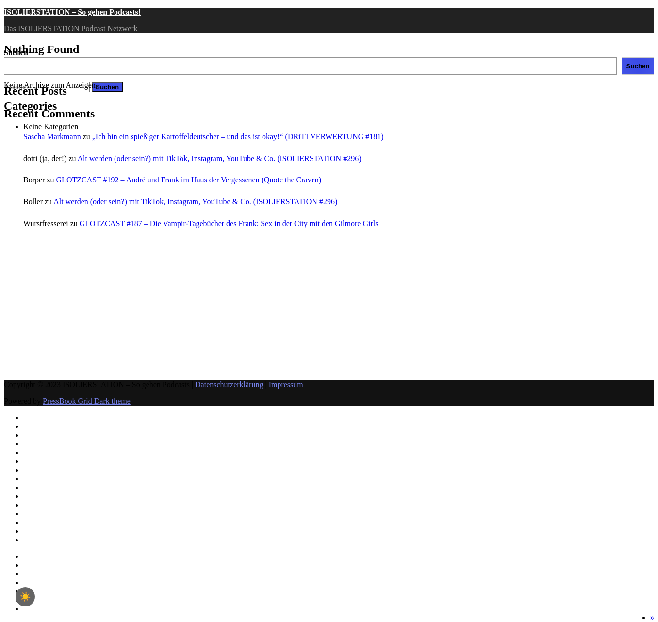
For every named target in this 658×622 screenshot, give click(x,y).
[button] (652, 617)
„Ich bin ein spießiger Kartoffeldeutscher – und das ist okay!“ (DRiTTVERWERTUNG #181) (238, 136)
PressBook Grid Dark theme (87, 401)
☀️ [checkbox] (25, 597)
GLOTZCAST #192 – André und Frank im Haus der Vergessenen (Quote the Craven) (189, 180)
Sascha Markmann (52, 136)
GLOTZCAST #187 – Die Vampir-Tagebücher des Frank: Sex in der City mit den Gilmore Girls (229, 223)
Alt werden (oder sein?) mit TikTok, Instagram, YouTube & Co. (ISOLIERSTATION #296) (220, 158)
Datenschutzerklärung (229, 384)
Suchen (16, 53)
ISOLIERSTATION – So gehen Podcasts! (72, 12)
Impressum (286, 384)
